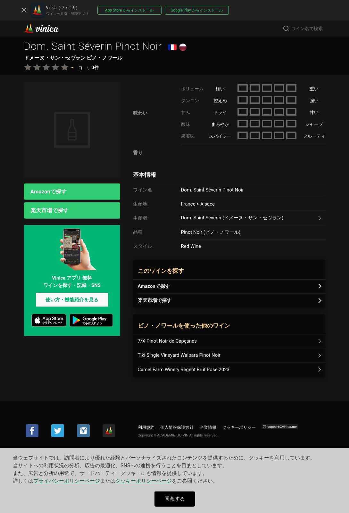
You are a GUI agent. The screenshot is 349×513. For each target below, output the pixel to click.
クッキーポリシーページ (143, 481)
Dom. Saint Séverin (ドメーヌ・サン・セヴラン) (232, 218)
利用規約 (146, 427)
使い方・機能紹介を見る (72, 300)
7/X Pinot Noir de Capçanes (167, 341)
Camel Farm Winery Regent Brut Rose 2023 (184, 369)
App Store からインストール (129, 10)
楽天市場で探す (49, 210)
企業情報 (208, 427)
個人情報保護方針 (177, 427)
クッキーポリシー (239, 427)
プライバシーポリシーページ (66, 481)
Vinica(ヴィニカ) (47, 28)
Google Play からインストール (196, 10)
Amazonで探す (48, 191)
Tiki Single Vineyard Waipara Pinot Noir (179, 355)
